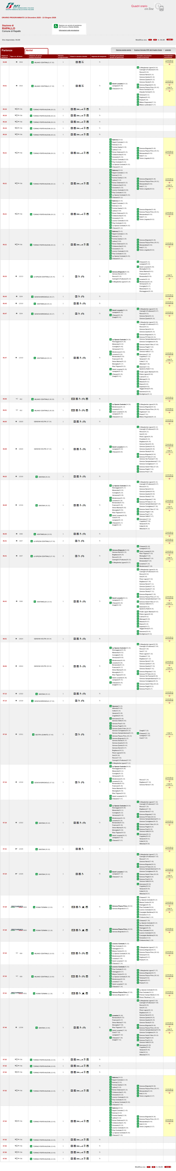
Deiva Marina (144, 271)
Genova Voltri (144, 351)
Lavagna (115, 86)
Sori (141, 434)
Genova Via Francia (146, 459)
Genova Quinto (145, 77)
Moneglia (143, 269)
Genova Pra (144, 349)
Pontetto (142, 439)
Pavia (141, 100)
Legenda (168, 50)
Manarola (143, 289)
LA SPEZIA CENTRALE (42, 277)
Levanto (142, 279)
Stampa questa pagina (123, 50)
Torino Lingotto (145, 158)
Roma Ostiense (117, 152)
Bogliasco (143, 441)
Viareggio (143, 905)
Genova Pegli (144, 347)
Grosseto (115, 157)
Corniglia (143, 286)
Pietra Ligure (144, 374)
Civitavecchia (116, 154)
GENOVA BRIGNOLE (41, 297)
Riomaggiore (144, 291)
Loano (142, 377)
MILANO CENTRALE (42, 62)
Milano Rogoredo (145, 102)
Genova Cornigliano (146, 341)
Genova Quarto (145, 79)
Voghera (142, 97)
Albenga (142, 379)
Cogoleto (143, 356)
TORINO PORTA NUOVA (42, 109)
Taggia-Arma (144, 389)
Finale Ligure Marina (146, 372)
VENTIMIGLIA (42, 304)
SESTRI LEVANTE (42, 735)
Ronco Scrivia (144, 89)
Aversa (114, 144)
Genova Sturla (144, 82)
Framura (142, 274)
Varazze (142, 359)
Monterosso (144, 282)
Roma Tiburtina (145, 997)
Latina (114, 149)
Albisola (142, 364)
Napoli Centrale (117, 142)
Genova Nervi (144, 74)
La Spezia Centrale (118, 164)
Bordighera (143, 394)
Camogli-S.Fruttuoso (147, 69)
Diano (142, 384)
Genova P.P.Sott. (145, 337)
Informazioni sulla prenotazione (69, 30)
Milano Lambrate (145, 105)
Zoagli (114, 317)
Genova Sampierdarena (148, 339)
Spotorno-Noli (144, 369)
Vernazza (143, 284)
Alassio (142, 381)
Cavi (113, 517)
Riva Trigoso (116, 366)
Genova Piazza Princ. (147, 87)
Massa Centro (144, 902)
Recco (142, 72)
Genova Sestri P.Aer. (147, 344)
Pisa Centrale (116, 162)
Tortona (142, 95)
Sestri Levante (144, 267)
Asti (141, 156)
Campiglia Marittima (146, 912)
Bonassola (143, 276)
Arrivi (29, 50)
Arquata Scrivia (145, 92)
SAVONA (42, 477)
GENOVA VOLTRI (40, 421)
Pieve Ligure (144, 436)
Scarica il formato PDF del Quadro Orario (148, 50)
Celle (141, 361)
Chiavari (115, 88)
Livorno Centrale (117, 159)
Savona (142, 367)
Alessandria (144, 153)
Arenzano (143, 354)
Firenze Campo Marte (147, 995)
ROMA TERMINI (42, 907)
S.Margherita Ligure (146, 67)
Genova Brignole (145, 85)
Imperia (142, 386)
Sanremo (143, 391)
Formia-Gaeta (117, 147)
